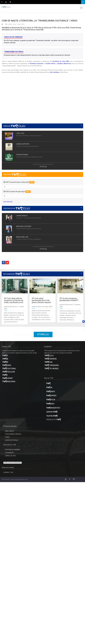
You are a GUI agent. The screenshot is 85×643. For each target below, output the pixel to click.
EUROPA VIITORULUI (11, 440)
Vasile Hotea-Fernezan (13, 37)
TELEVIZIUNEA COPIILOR (13, 434)
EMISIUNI (14, 126)
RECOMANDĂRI (16, 274)
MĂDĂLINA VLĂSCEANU (23, 226)
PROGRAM (14, 174)
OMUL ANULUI (9, 431)
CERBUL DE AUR (10, 456)
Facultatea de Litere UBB (60, 61)
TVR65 (7, 437)
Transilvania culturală (13, 51)
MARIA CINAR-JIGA (22, 237)
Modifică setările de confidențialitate (12, 462)
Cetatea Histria (50, 63)
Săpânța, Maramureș (64, 63)
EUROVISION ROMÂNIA (12, 449)
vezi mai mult (7, 201)
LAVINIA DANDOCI (21, 215)
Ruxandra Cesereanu (36, 63)
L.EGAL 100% (20, 133)
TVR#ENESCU (9, 452)
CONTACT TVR (8, 472)
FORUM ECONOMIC (22, 154)
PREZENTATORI (16, 208)
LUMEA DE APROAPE (22, 144)
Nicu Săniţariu (54, 72)
